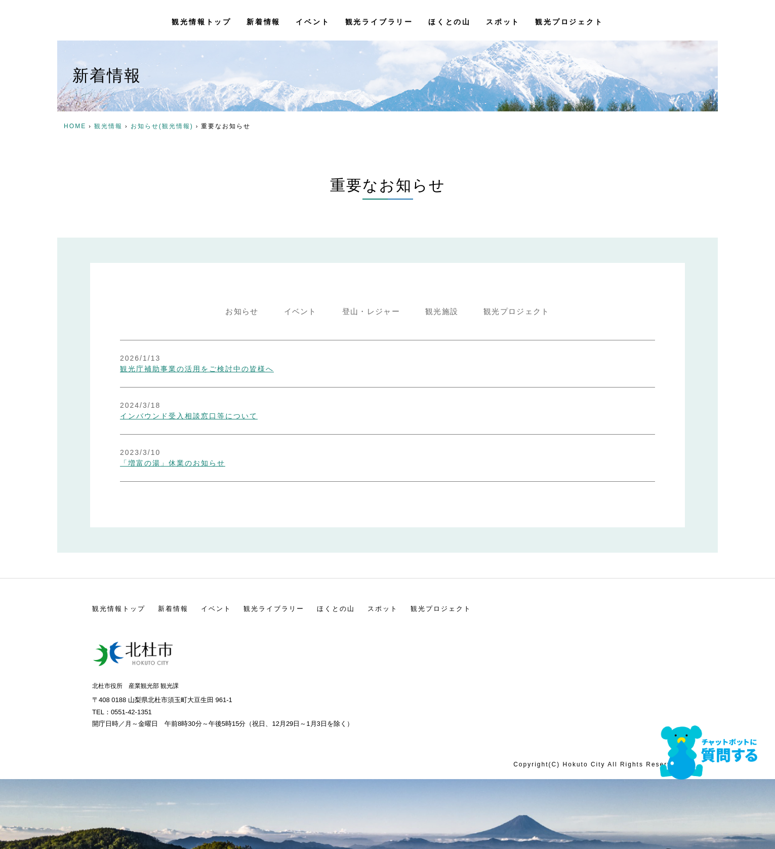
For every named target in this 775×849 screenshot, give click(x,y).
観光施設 (445, 311)
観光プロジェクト (569, 20)
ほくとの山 (449, 20)
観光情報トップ (201, 20)
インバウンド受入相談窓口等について (254, 395)
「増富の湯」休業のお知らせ (238, 432)
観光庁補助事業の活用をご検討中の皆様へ (263, 359)
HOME (75, 126)
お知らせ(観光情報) (162, 126)
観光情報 (108, 126)
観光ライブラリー (379, 20)
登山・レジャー (369, 311)
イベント (313, 20)
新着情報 (263, 20)
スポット (503, 20)
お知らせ (232, 311)
